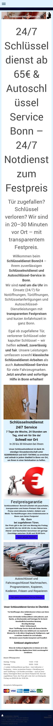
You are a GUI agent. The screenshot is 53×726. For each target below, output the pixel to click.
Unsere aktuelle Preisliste (26, 537)
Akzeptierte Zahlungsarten (13, 685)
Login (50, 715)
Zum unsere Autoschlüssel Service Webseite (26, 597)
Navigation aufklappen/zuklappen (26, 4)
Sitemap (16, 716)
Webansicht (48, 717)
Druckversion (7, 716)
